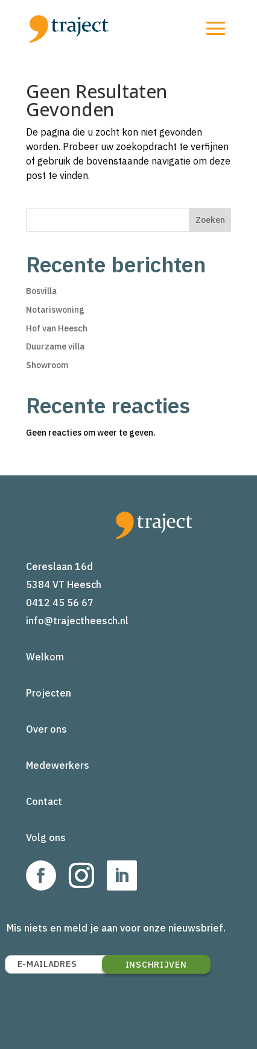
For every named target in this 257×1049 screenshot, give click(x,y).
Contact (44, 801)
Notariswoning (55, 309)
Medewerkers (57, 765)
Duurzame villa (55, 346)
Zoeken (210, 219)
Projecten (48, 693)
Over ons (46, 729)
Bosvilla (41, 291)
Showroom (47, 365)
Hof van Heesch (56, 328)
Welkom (45, 657)
